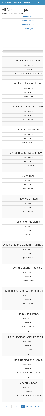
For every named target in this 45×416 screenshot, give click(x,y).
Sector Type (28, 29)
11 (27, 406)
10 (23, 406)
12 (31, 406)
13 (35, 406)
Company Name (28, 16)
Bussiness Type (28, 25)
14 (39, 406)
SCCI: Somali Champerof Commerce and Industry (20, 2)
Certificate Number (28, 20)
